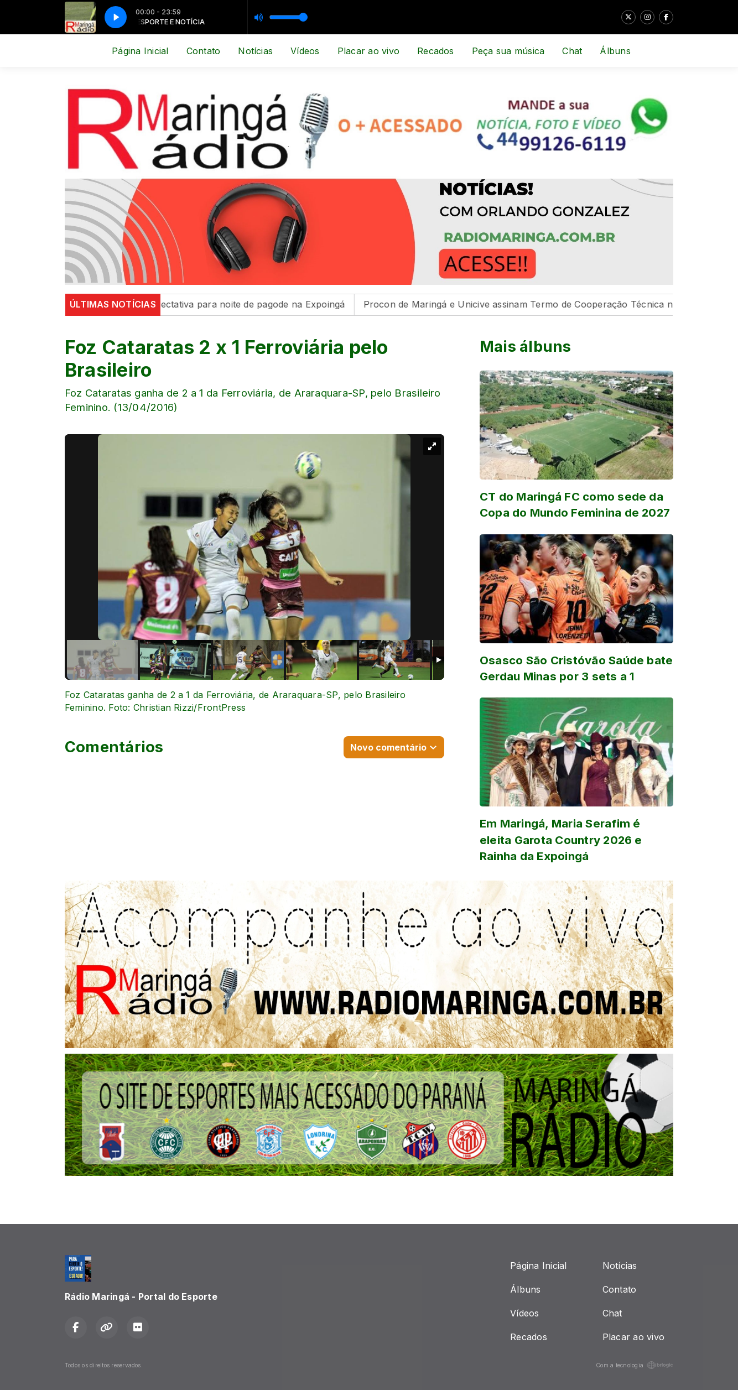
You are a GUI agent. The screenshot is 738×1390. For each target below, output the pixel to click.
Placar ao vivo (368, 50)
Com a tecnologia (634, 1365)
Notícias (255, 50)
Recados (435, 50)
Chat (572, 50)
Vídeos (304, 50)
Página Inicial (140, 50)
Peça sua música (508, 50)
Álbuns (615, 50)
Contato (203, 50)
